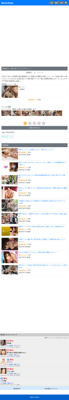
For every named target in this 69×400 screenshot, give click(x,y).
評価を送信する (34, 128)
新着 (51, 3)
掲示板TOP (17, 388)
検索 (61, 3)
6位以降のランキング (51, 388)
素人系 (4, 136)
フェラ (11, 136)
